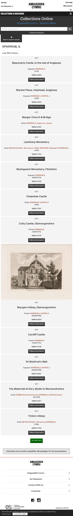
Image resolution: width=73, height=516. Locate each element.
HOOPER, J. (45, 96)
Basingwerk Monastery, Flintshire (36, 169)
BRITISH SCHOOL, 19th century (34, 422)
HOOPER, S (44, 202)
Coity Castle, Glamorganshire (36, 223)
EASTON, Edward (55, 395)
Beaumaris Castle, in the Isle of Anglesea (36, 62)
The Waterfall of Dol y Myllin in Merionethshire (36, 388)
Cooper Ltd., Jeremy (44, 123)
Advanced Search (36, 33)
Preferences (6, 514)
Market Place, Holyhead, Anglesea (36, 90)
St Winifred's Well (36, 361)
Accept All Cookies (20, 514)
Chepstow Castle (36, 196)
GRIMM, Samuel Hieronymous (27, 395)
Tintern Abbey (36, 415)
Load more (37, 440)
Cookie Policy (51, 512)
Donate (4, 2)
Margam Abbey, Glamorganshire (36, 307)
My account (67, 6)
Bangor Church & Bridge (36, 117)
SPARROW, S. (40, 69)
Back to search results (11, 38)
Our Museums (7, 6)
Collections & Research (12, 13)
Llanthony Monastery (36, 141)
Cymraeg (68, 2)
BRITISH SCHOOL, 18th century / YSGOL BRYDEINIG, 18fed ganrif (34, 148)
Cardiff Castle (36, 334)
